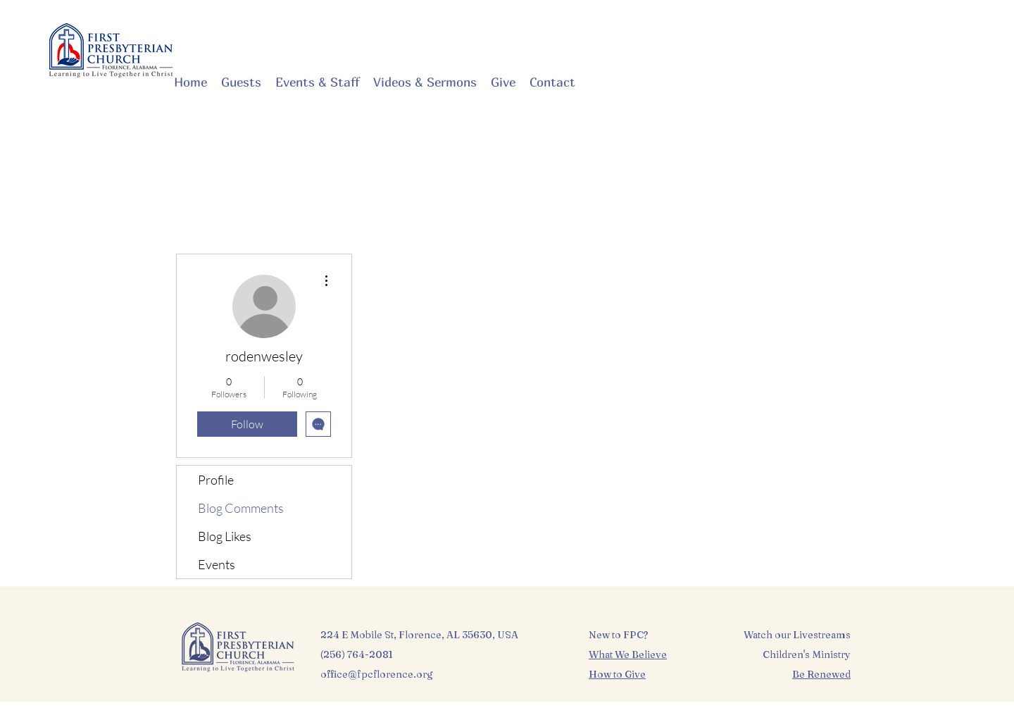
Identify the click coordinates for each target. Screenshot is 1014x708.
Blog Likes (224, 536)
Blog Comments (241, 508)
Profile (216, 479)
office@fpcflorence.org (376, 674)
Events (216, 564)
